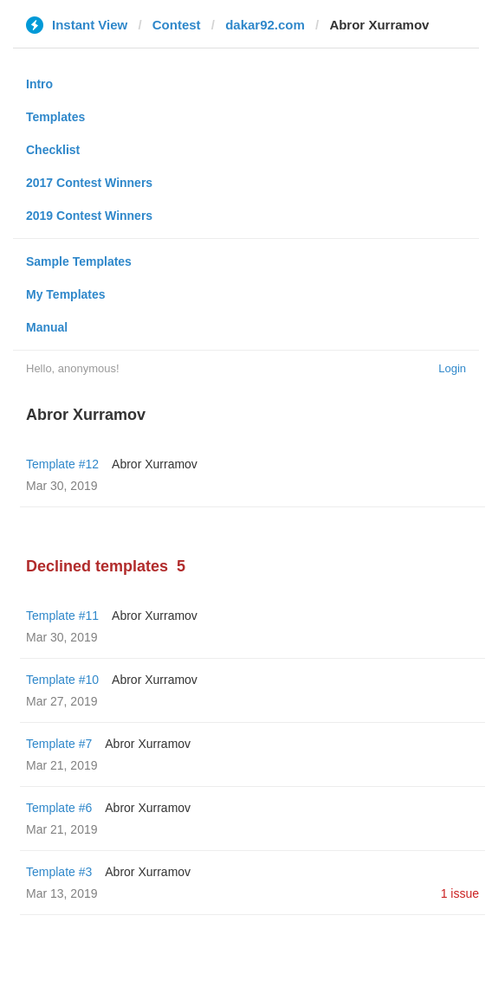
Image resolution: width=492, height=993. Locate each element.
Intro (39, 84)
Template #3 (59, 872)
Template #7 (59, 744)
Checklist (53, 150)
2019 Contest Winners (89, 215)
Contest (176, 24)
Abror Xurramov (154, 464)
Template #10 (62, 680)
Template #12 (62, 464)
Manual (47, 327)
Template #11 (62, 615)
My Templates (66, 294)
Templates (55, 117)
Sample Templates (79, 261)
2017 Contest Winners (89, 183)
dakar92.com (265, 24)
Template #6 (59, 808)
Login (452, 368)
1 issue (460, 893)
